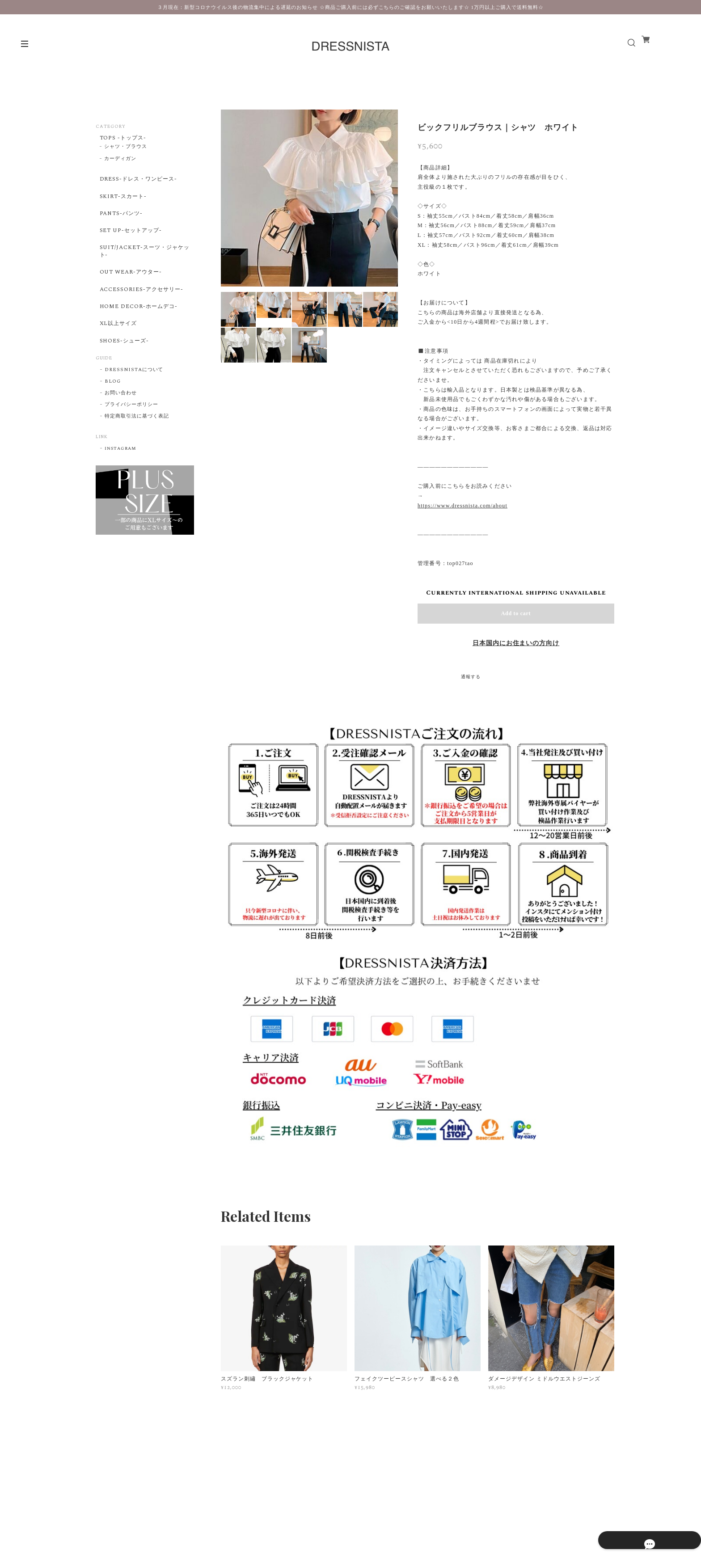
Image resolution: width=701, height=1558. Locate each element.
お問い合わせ (121, 435)
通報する (471, 676)
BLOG (113, 423)
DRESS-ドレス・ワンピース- (139, 184)
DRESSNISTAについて (134, 411)
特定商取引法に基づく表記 (137, 458)
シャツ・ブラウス (125, 150)
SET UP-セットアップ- (131, 246)
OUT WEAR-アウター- (131, 296)
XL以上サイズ (117, 359)
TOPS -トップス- (122, 139)
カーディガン (120, 162)
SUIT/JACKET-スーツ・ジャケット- (143, 271)
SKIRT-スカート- (122, 205)
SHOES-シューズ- (123, 380)
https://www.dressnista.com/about (462, 505)
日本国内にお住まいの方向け (516, 643)
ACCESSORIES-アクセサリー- (143, 316)
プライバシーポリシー (131, 446)
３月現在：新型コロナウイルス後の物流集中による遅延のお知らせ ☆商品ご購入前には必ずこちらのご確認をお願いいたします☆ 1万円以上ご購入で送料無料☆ (350, 7)
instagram (120, 490)
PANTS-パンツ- (120, 225)
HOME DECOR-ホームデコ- (139, 338)
